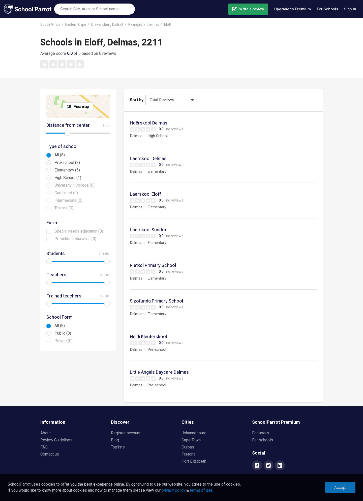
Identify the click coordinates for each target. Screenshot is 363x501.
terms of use (201, 490)
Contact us (49, 454)
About (45, 433)
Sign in (350, 9)
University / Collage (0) (74, 185)
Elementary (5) (67, 170)
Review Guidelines (56, 440)
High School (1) (67, 178)
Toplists (118, 447)
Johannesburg (194, 433)
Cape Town (191, 440)
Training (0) (63, 208)
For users (260, 433)
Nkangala (135, 24)
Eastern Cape (75, 24)
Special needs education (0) (78, 231)
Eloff (167, 24)
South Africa (50, 24)
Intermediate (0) (68, 200)
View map (81, 106)
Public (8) (62, 333)
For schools (262, 440)
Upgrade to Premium (292, 9)
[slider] (67, 133)
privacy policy (173, 490)
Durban (188, 447)
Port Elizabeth (194, 461)
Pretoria (188, 454)
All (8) (59, 155)
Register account (125, 433)
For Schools (327, 9)
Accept (340, 488)
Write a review (251, 9)
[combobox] (94, 9)
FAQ (44, 447)
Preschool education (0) (75, 239)
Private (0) (63, 341)
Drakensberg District (107, 24)
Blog (115, 440)
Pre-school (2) (67, 163)
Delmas (153, 24)
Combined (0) (66, 193)
